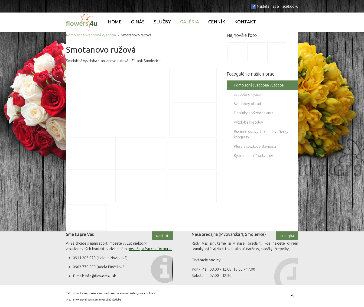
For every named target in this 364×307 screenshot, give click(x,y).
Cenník (216, 21)
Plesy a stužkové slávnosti (255, 146)
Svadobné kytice (247, 94)
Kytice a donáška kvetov (253, 156)
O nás (138, 21)
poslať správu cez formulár (150, 249)
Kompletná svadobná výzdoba (91, 35)
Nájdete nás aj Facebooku (277, 6)
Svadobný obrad (247, 104)
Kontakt (245, 21)
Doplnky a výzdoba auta (253, 113)
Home (115, 21)
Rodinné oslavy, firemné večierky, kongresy (261, 134)
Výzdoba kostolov (248, 122)
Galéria (189, 21)
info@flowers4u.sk (100, 276)
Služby (162, 21)
